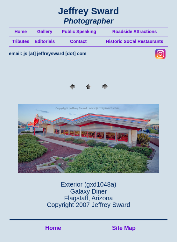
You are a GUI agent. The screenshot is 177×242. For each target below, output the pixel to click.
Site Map (124, 228)
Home (53, 228)
